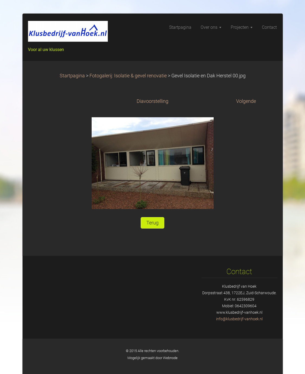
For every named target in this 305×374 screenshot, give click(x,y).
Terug (152, 223)
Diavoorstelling (152, 101)
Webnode (170, 358)
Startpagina (72, 75)
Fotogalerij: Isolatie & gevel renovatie (128, 75)
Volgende (246, 101)
